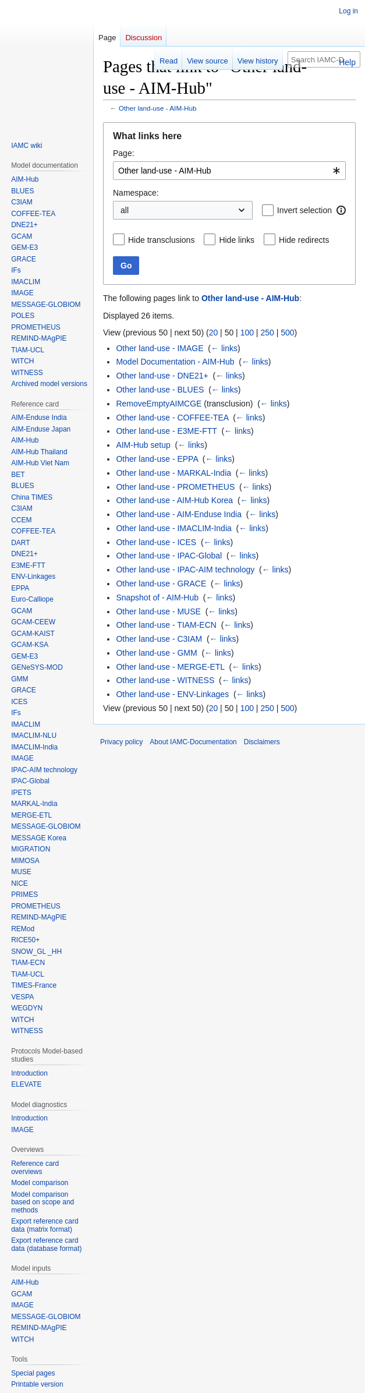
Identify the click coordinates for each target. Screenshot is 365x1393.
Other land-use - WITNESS (165, 680)
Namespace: (136, 192)
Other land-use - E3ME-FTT (166, 431)
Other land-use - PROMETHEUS (175, 487)
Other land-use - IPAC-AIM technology (185, 569)
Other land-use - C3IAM (159, 639)
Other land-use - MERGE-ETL (170, 666)
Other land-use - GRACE (161, 583)
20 (213, 332)
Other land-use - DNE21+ (162, 375)
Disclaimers (262, 742)
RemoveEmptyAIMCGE (158, 403)
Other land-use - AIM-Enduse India (179, 514)
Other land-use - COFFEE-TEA (172, 417)
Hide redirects (304, 240)
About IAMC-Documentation (193, 742)
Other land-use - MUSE (158, 611)
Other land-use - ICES (156, 542)
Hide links (236, 240)
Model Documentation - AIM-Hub (175, 361)
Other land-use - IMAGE (159, 348)
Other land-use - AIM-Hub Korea (174, 500)
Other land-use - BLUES (160, 389)
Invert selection (304, 210)
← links (224, 348)
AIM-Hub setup (143, 445)
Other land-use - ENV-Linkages (172, 694)
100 (247, 332)
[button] (341, 210)
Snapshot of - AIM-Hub (157, 597)
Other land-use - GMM (156, 652)
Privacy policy (121, 742)
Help (347, 62)
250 (267, 332)
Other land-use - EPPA (157, 459)
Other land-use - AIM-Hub (158, 108)
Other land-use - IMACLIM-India (173, 528)
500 (287, 332)
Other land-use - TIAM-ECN (166, 625)
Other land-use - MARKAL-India (173, 473)
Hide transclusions (161, 240)
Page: (123, 153)
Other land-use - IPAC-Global (169, 555)
